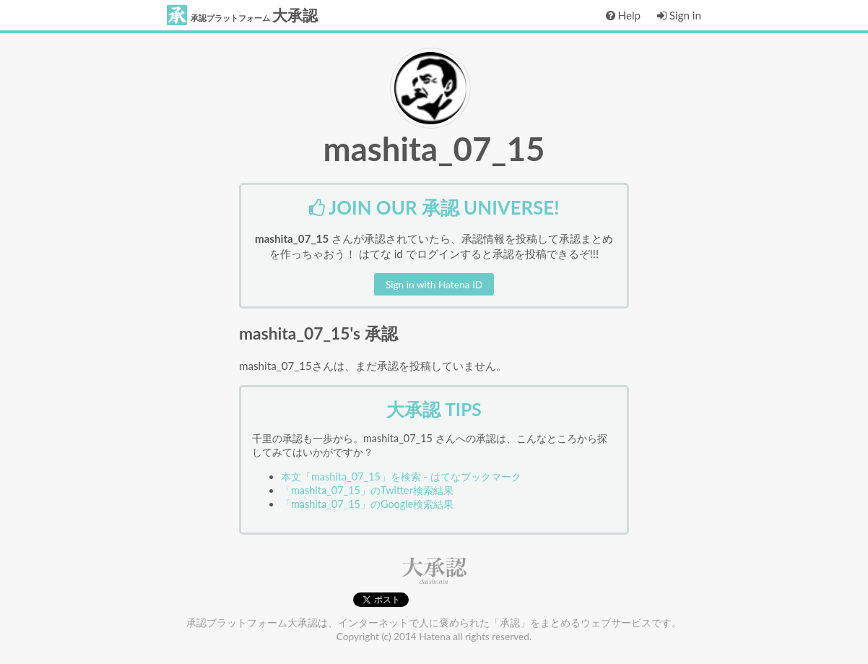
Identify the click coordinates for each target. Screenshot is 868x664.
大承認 (242, 15)
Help (623, 15)
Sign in (679, 15)
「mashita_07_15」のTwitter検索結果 (367, 490)
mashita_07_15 (433, 148)
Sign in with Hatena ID (434, 284)
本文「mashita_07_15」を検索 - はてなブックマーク (401, 476)
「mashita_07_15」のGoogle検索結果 (367, 504)
